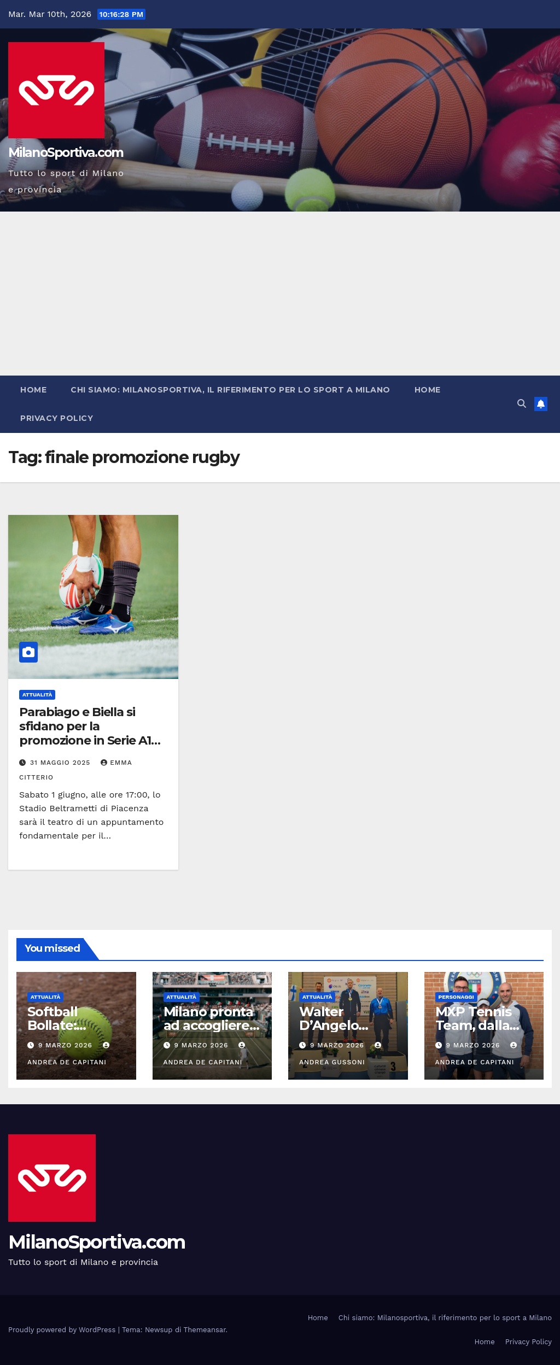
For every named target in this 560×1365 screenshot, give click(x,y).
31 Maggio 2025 (61, 762)
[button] (521, 404)
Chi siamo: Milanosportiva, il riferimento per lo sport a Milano (230, 390)
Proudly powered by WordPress (63, 1330)
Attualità (37, 695)
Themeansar (205, 1330)
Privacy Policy (56, 418)
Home (33, 390)
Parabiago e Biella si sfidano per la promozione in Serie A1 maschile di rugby (85, 734)
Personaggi (456, 997)
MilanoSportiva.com (65, 152)
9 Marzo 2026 (66, 1045)
